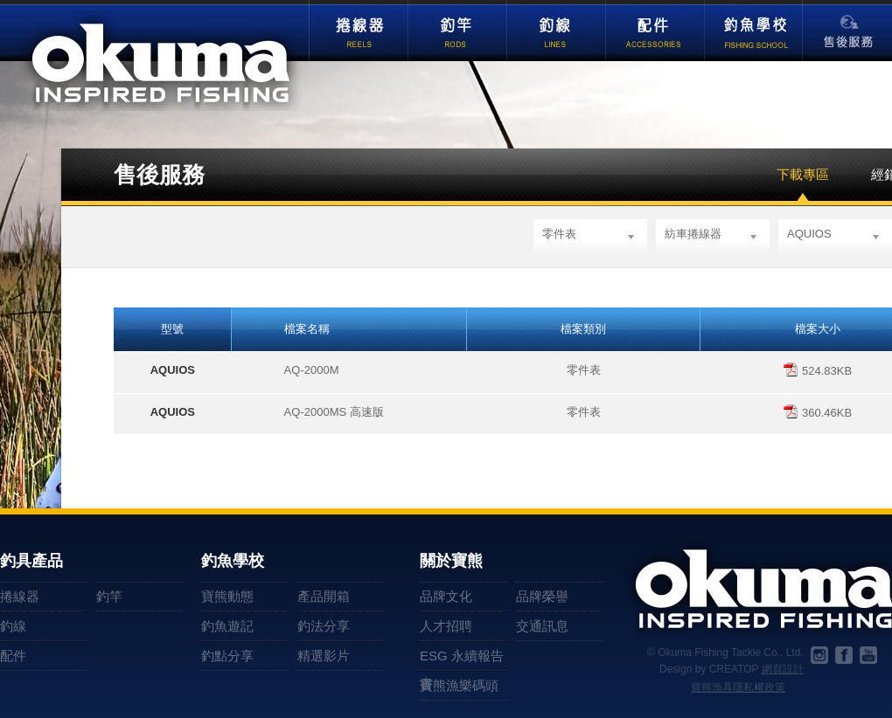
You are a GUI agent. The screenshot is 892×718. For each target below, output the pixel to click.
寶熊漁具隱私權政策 (738, 687)
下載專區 (803, 175)
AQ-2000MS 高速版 (334, 411)
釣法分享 (323, 625)
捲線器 (358, 32)
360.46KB (818, 412)
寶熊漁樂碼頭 (459, 685)
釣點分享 (227, 655)
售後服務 (848, 38)
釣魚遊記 (227, 625)
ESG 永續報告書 (462, 659)
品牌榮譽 (542, 596)
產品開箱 (323, 596)
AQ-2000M (311, 369)
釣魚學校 (753, 32)
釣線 (555, 32)
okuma (162, 60)
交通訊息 (542, 625)
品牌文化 (446, 596)
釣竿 (457, 32)
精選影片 (323, 655)
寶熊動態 (227, 596)
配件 (654, 32)
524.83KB (818, 370)
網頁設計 (783, 669)
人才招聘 (446, 625)
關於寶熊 (451, 561)
